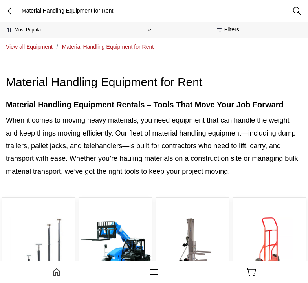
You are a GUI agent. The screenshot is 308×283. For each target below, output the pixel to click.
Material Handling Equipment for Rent (108, 47)
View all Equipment (29, 47)
